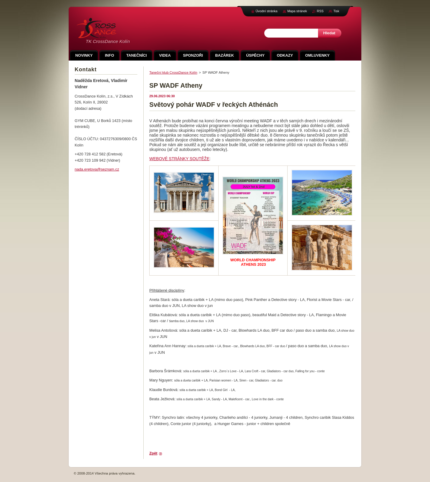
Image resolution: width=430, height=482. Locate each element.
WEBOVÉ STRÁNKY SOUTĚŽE (179, 158)
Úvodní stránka (266, 11)
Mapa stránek (297, 11)
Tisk (336, 11)
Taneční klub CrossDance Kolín (173, 72)
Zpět (153, 453)
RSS (320, 11)
